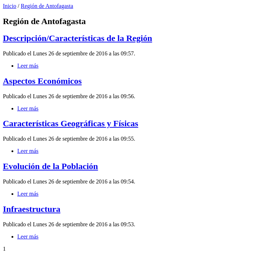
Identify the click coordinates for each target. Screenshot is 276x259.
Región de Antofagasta (47, 6)
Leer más (27, 66)
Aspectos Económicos (42, 81)
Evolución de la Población (50, 166)
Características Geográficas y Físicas (70, 123)
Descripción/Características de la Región (77, 38)
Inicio (9, 6)
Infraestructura (31, 209)
